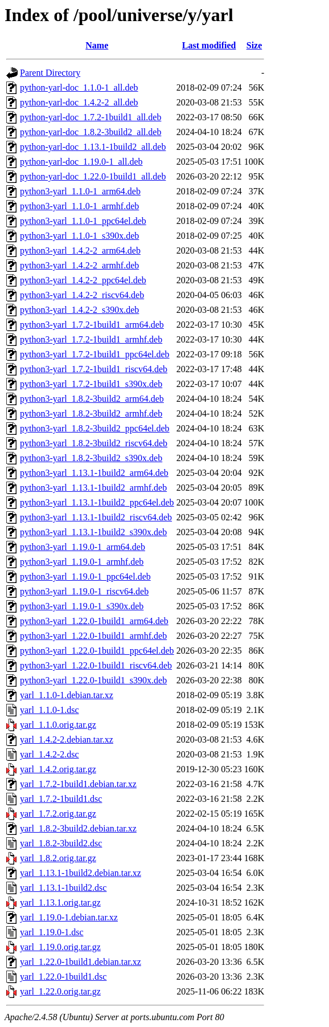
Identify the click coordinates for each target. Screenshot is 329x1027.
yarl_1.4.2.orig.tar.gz (58, 769)
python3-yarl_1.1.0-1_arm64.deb (80, 191)
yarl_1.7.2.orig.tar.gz (58, 813)
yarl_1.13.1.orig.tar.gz (60, 902)
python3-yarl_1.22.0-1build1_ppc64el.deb (97, 650)
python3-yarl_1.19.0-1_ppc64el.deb (85, 576)
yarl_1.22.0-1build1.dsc (63, 976)
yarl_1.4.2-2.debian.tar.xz (66, 739)
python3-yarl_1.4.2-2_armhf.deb (79, 265)
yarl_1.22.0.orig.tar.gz (60, 991)
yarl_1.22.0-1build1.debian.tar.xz (80, 962)
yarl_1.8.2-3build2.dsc (61, 843)
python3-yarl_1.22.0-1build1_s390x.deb (93, 680)
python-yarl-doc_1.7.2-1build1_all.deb (90, 117)
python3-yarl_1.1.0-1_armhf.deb (79, 206)
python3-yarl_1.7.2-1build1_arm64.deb (92, 324)
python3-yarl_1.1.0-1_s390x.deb (79, 236)
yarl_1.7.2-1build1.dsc (61, 799)
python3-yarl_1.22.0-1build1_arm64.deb (94, 621)
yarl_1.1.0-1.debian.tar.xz (66, 695)
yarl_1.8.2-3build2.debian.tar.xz (78, 828)
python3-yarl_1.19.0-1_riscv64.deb (84, 591)
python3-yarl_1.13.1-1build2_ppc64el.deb (97, 502)
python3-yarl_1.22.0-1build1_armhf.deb (93, 636)
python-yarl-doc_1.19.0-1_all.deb (81, 161)
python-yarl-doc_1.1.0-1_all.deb (79, 87)
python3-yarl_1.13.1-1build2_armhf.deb (93, 487)
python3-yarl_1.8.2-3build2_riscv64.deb (93, 443)
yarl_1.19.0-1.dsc (52, 932)
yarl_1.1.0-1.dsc (49, 710)
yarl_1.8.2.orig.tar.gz (58, 858)
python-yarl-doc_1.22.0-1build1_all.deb (93, 176)
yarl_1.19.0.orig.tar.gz (60, 947)
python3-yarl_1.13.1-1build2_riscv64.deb (96, 517)
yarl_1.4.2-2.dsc (49, 754)
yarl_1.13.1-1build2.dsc (63, 887)
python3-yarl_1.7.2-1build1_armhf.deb (91, 339)
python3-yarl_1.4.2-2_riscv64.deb (82, 295)
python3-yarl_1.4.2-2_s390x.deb (79, 310)
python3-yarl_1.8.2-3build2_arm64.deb (92, 399)
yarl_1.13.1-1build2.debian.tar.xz (80, 873)
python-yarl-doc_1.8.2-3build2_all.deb (90, 132)
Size (254, 45)
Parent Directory (50, 73)
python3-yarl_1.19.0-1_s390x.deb (81, 606)
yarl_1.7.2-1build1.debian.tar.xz (78, 784)
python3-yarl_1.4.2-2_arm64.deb (80, 250)
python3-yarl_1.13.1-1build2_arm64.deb (94, 473)
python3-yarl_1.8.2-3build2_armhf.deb (91, 413)
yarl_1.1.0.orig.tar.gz (58, 725)
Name (96, 45)
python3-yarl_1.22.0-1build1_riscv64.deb (96, 665)
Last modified (209, 45)
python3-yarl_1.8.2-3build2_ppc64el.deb (95, 428)
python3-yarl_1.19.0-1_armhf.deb (81, 562)
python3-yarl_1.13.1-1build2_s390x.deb (93, 532)
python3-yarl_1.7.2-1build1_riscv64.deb (93, 369)
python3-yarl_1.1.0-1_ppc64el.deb (83, 221)
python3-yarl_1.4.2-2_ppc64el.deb (83, 280)
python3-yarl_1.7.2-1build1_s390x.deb (91, 384)
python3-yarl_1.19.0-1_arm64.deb (82, 547)
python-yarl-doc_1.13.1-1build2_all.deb (93, 147)
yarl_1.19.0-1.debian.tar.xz (69, 917)
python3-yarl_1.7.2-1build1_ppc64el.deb (95, 354)
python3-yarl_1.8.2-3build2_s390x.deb (91, 458)
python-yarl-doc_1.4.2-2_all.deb (79, 102)
